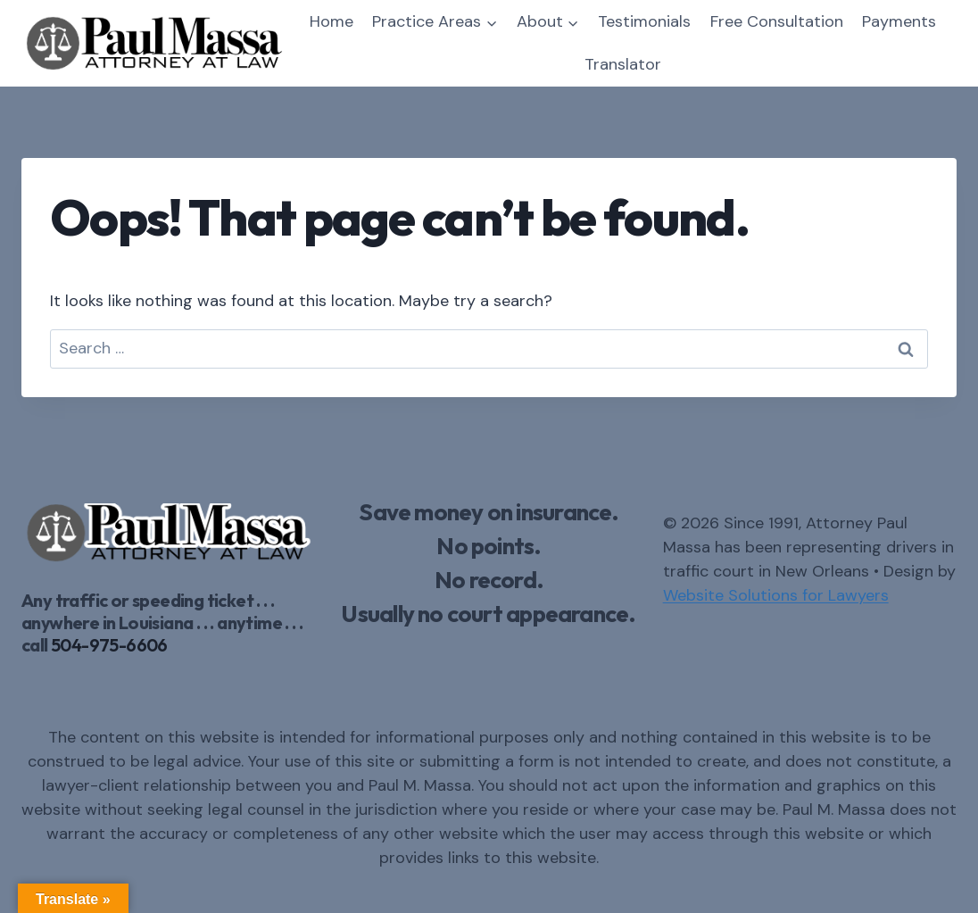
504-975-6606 (109, 645)
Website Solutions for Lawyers (776, 595)
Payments (899, 21)
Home (331, 21)
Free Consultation (776, 21)
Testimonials (644, 21)
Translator (622, 64)
